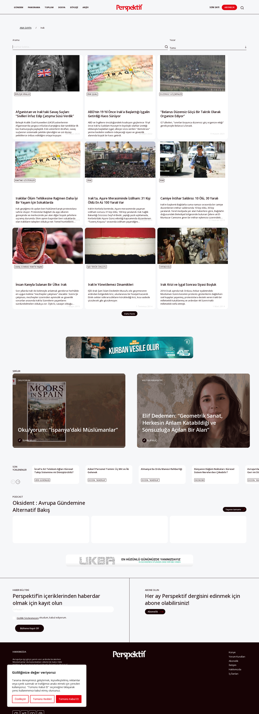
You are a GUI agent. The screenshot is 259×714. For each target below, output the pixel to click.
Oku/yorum (24, 391)
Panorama (34, 7)
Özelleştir (20, 699)
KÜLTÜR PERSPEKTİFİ (152, 391)
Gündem (18, 7)
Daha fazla (129, 325)
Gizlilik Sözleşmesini (27, 629)
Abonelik (229, 7)
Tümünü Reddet (42, 699)
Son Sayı (214, 7)
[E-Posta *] (63, 621)
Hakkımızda (235, 680)
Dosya (62, 7)
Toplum (49, 7)
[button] (242, 8)
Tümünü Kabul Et (69, 699)
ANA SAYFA (25, 27)
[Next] (18, 493)
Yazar (208, 44)
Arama (90, 44)
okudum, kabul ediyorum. (39, 629)
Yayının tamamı (234, 521)
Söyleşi (75, 7)
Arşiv (86, 7)
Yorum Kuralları (237, 668)
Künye (232, 663)
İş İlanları (233, 685)
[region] (46, 686)
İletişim (232, 676)
